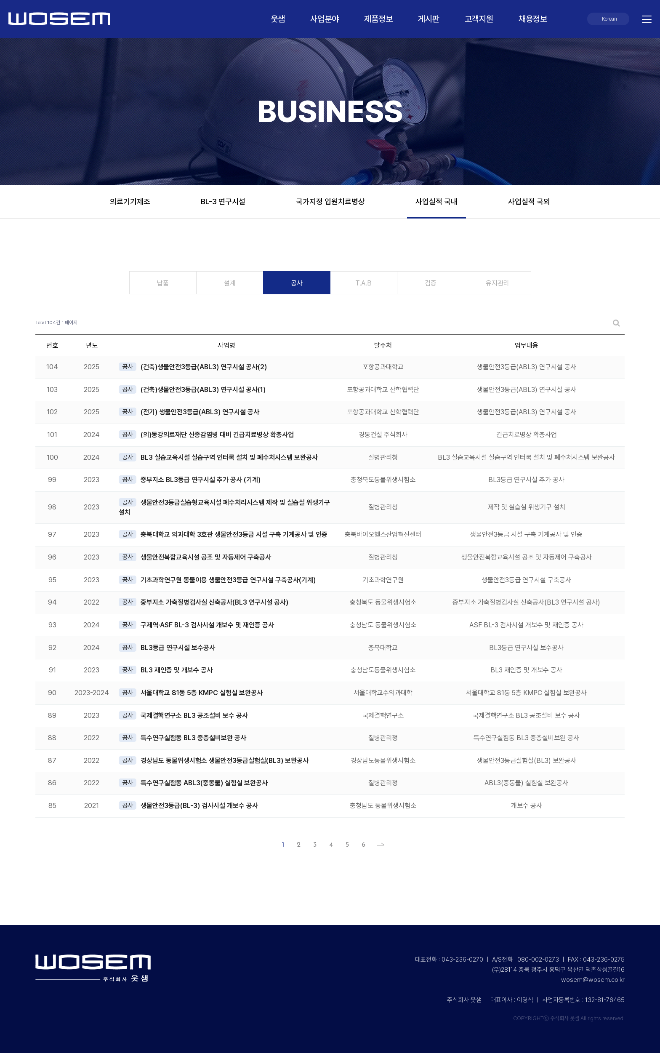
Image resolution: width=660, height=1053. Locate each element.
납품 (163, 283)
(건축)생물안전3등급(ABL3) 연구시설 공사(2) (204, 367)
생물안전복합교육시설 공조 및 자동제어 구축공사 (206, 557)
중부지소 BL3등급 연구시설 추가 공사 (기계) (201, 480)
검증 (430, 283)
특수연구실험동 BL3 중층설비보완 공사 (193, 738)
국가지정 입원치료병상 (330, 201)
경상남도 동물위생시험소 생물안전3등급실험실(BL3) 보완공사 (225, 761)
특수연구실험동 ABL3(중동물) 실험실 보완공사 (204, 783)
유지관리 (497, 283)
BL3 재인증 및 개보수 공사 (177, 670)
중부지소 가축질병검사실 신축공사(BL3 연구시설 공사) (214, 602)
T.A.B (363, 283)
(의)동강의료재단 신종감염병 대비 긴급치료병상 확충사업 (217, 435)
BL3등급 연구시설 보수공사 (178, 648)
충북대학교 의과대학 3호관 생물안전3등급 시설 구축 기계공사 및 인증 (234, 534)
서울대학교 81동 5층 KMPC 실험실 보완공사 (202, 693)
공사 (297, 283)
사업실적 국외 (529, 201)
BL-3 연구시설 (223, 201)
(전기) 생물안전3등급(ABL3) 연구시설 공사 (200, 412)
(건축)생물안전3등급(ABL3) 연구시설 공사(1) (203, 390)
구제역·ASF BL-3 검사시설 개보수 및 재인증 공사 (207, 625)
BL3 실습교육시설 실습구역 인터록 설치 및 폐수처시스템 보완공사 (229, 457)
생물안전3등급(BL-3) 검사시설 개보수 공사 (199, 806)
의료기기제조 (130, 201)
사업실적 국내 (436, 201)
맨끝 (378, 845)
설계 (230, 283)
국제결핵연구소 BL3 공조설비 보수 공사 (194, 716)
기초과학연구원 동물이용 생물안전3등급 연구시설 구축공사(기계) (228, 580)
